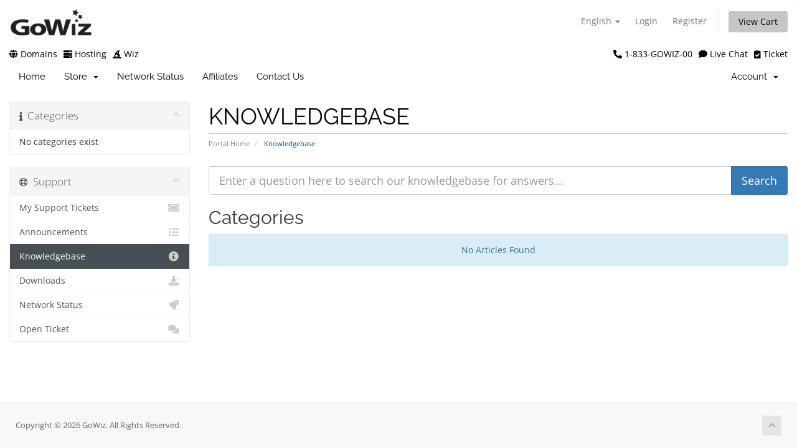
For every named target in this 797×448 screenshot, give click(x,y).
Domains (33, 54)
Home (32, 76)
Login (646, 21)
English (600, 21)
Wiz (126, 54)
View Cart (758, 21)
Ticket (771, 54)
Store (81, 76)
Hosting (85, 54)
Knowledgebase (99, 256)
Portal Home (229, 143)
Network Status (150, 76)
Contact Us (280, 76)
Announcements (99, 232)
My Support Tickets (99, 207)
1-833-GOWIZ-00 (652, 54)
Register (689, 21)
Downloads (99, 280)
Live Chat (723, 54)
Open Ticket (99, 329)
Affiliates (220, 76)
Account (754, 76)
